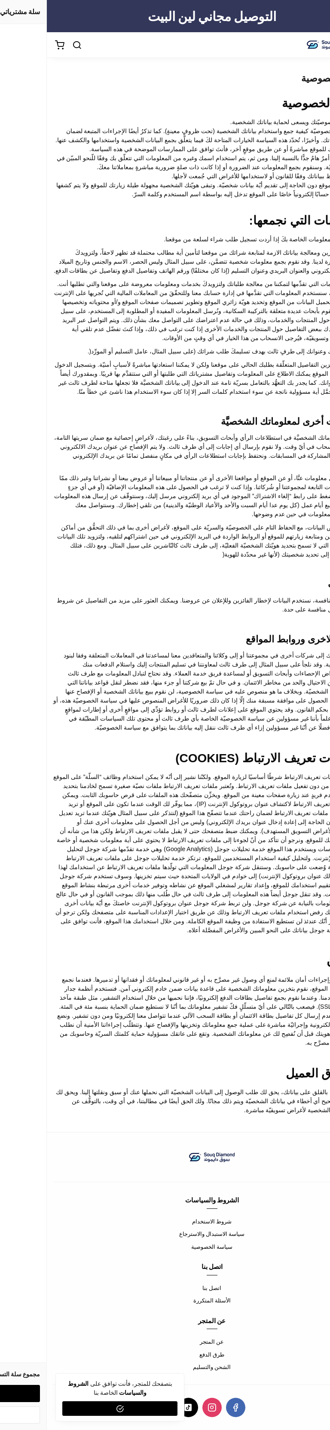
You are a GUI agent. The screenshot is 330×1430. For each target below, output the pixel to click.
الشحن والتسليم (165, 1366)
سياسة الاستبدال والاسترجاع (165, 1233)
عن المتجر (165, 1341)
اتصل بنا (165, 1287)
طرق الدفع (165, 1354)
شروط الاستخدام (165, 1221)
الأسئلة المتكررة (165, 1300)
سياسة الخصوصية (165, 1246)
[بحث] (30, 45)
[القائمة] (317, 45)
